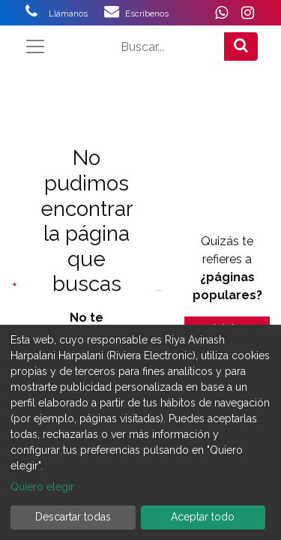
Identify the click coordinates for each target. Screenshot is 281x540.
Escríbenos (147, 13)
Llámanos (76, 13)
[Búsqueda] (241, 46)
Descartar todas (73, 517)
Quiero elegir (42, 487)
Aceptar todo (203, 517)
